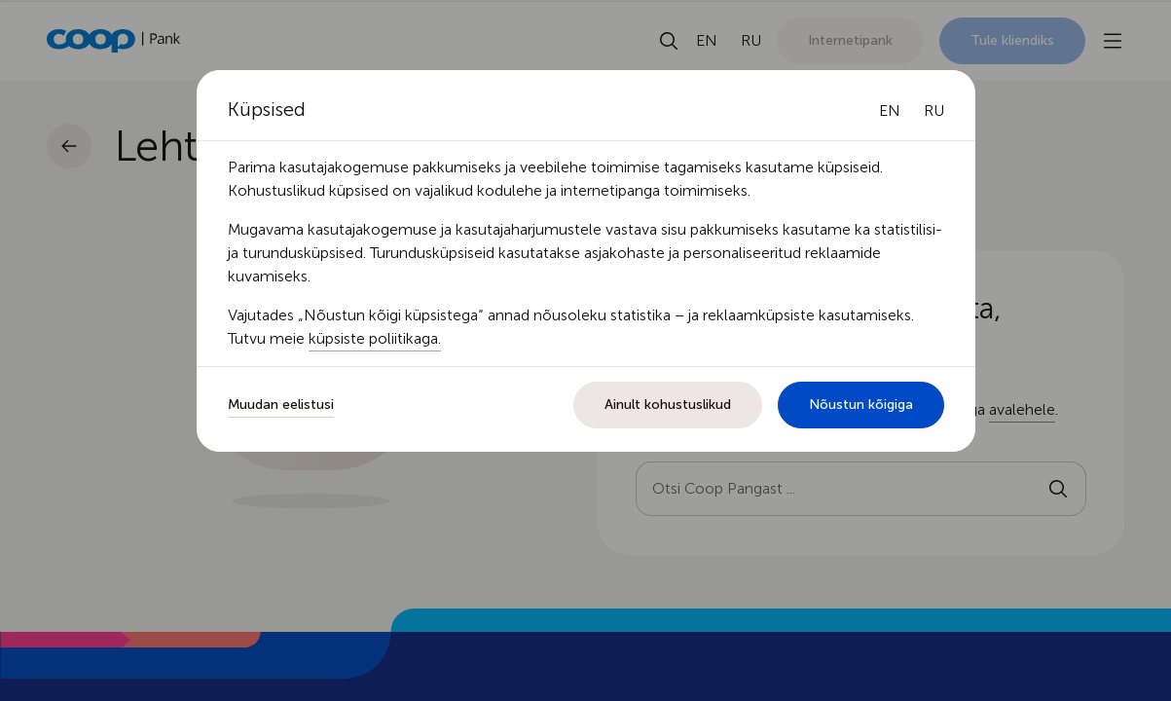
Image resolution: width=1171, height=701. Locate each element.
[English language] (889, 111)
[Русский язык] (934, 111)
